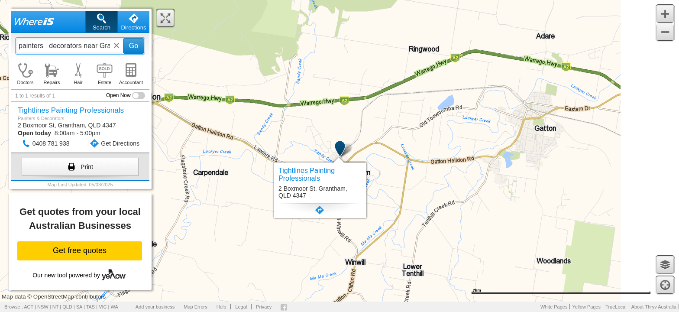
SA (79, 306)
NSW (42, 306)
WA (114, 306)
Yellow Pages (586, 306)
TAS (90, 306)
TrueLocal (616, 306)
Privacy (264, 306)
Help (221, 306)
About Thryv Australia (653, 306)
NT (55, 306)
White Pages (553, 306)
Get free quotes (80, 250)
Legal (241, 306)
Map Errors (195, 306)
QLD (67, 306)
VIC (103, 306)
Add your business (155, 306)
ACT (28, 306)
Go (133, 45)
